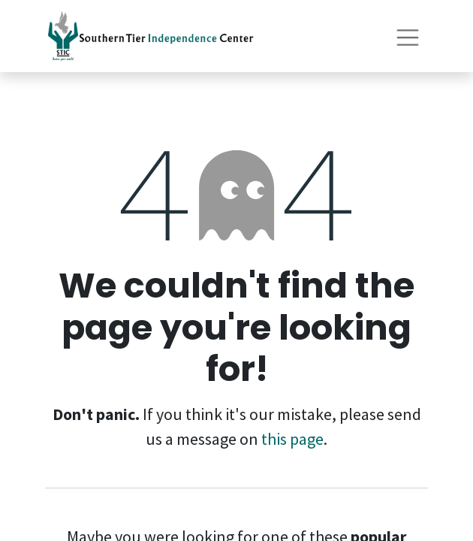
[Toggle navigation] (407, 36)
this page (292, 438)
